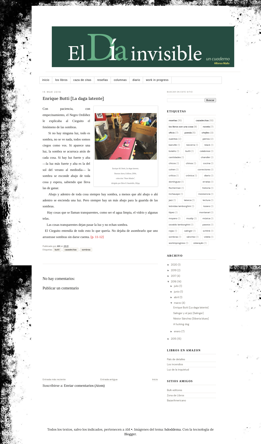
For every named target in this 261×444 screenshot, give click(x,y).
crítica (172, 175)
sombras (86, 249)
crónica (190, 175)
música (206, 218)
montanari (204, 212)
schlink (206, 230)
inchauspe (174, 194)
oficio (172, 132)
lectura (206, 200)
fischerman (175, 188)
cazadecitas (70, 249)
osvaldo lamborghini (179, 224)
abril (177, 297)
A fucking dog (181, 324)
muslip (189, 218)
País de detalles (176, 359)
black (207, 144)
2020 (174, 264)
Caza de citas (82, 79)
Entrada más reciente (54, 379)
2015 (174, 338)
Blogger (130, 434)
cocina (206, 163)
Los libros (61, 79)
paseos (206, 224)
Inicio (45, 79)
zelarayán (198, 243)
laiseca (187, 200)
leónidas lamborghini (180, 206)
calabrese (205, 151)
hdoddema (173, 429)
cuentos (173, 138)
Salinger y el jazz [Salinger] (188, 313)
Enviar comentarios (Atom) (84, 385)
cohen (172, 169)
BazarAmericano (176, 400)
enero (177, 331)
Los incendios (175, 364)
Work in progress (157, 79)
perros (206, 138)
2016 (174, 281)
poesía (188, 132)
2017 (174, 276)
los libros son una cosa (181, 126)
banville (173, 144)
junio (177, 291)
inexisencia (204, 194)
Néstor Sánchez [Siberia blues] (191, 318)
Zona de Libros (175, 395)
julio (176, 286)
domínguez (175, 181)
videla (207, 236)
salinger (188, 230)
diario (207, 175)
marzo (178, 303)
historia (206, 188)
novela (206, 126)
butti (57, 249)
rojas (171, 230)
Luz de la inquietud (178, 369)
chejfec (206, 132)
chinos (189, 163)
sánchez (191, 236)
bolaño (172, 151)
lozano (206, 206)
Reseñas (102, 79)
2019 (174, 270)
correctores (204, 169)
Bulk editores (174, 390)
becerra (190, 144)
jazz (171, 200)
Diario (136, 79)
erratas (206, 181)
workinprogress (177, 243)
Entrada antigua (108, 379)
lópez (172, 212)
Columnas (120, 79)
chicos (172, 163)
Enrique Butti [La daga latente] (191, 307)
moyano (173, 218)
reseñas (173, 120)
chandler (205, 157)
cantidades (175, 157)
